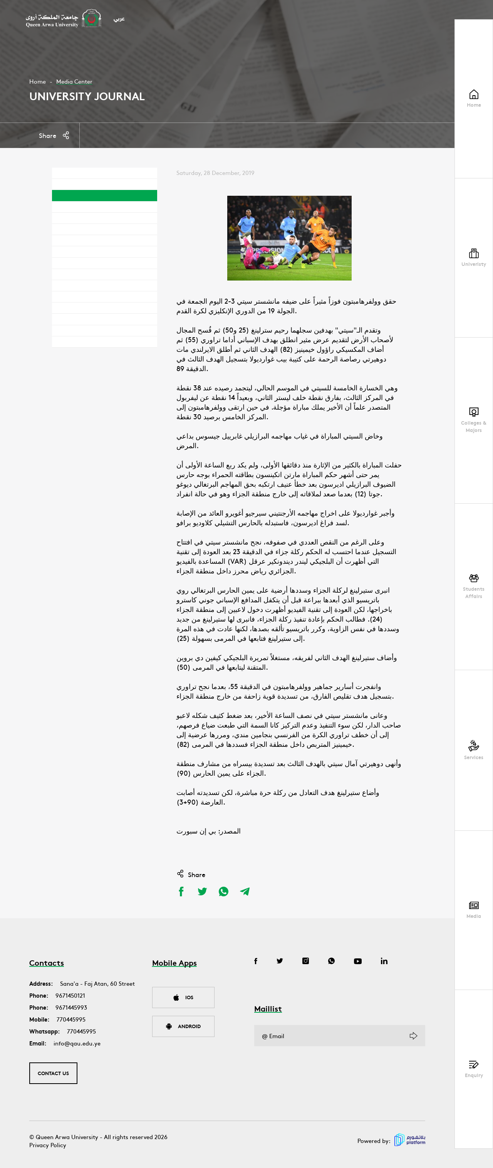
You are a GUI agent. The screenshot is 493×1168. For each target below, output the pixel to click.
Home (37, 81)
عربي (119, 19)
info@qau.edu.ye (77, 1043)
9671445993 (71, 1007)
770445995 (71, 1019)
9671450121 (70, 995)
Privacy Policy (47, 1145)
